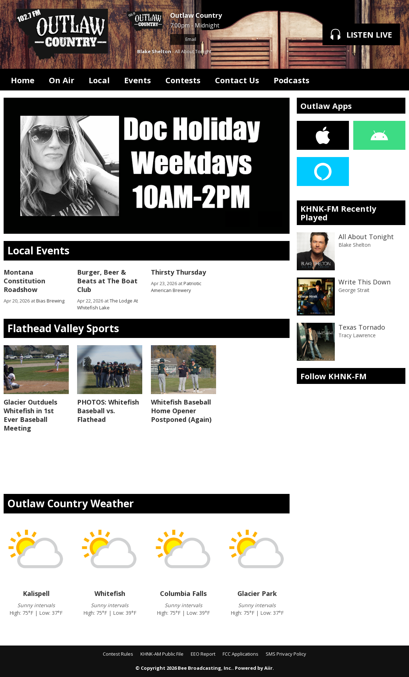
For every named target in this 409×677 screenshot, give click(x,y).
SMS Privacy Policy (286, 654)
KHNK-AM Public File (162, 654)
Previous (237, 219)
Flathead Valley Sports (63, 328)
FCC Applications (240, 654)
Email (185, 39)
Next (270, 219)
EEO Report (203, 654)
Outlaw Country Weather (70, 503)
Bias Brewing (50, 300)
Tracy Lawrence (357, 335)
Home (22, 80)
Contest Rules (118, 654)
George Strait (354, 290)
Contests (183, 80)
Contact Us (237, 80)
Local (99, 80)
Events (137, 80)
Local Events (38, 250)
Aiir (268, 668)
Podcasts (291, 80)
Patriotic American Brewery (176, 287)
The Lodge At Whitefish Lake (107, 304)
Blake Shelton (154, 51)
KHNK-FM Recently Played (338, 213)
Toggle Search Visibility (394, 79)
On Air (61, 80)
